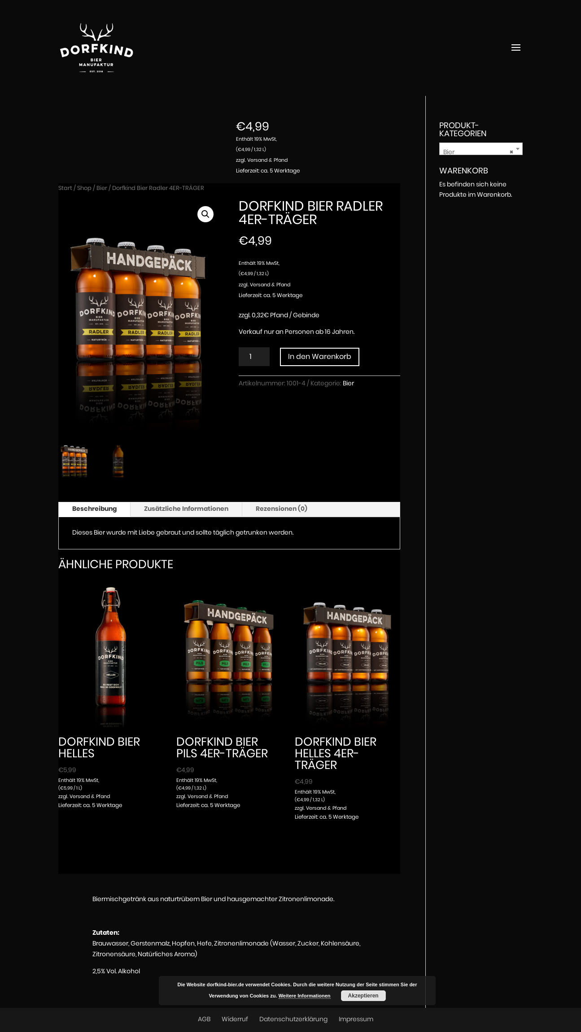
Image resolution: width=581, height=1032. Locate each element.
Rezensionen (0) (281, 509)
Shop (84, 188)
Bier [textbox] (478, 152)
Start (65, 188)
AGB (204, 1020)
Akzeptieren (363, 996)
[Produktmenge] (254, 356)
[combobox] (481, 148)
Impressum (356, 1020)
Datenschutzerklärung (293, 1020)
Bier (101, 188)
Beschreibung (94, 509)
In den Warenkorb (319, 356)
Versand (257, 160)
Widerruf (235, 1020)
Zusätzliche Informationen (186, 509)
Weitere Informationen (305, 995)
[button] (205, 214)
